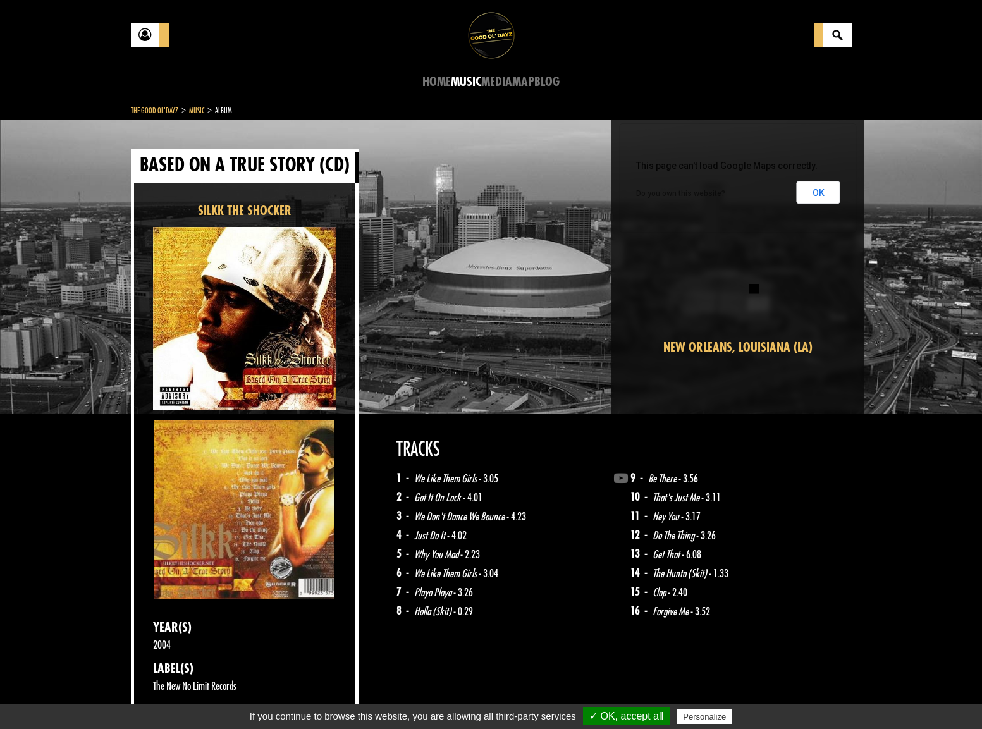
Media (496, 82)
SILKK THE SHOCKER (245, 210)
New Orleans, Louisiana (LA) (738, 347)
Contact (162, 696)
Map (523, 82)
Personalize (704, 716)
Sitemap (340, 697)
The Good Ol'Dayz (154, 110)
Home (436, 82)
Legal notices (230, 697)
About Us (289, 697)
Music (466, 82)
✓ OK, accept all (626, 716)
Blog (547, 82)
